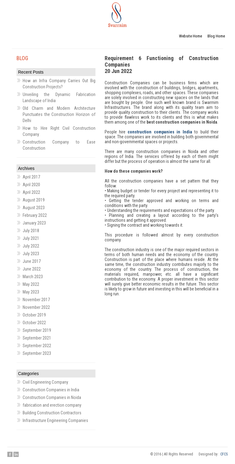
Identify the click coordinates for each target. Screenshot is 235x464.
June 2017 (32, 261)
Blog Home (216, 36)
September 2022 (37, 345)
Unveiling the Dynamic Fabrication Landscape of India (59, 97)
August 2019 (34, 199)
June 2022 (32, 269)
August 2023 (34, 207)
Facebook (10, 454)
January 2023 (34, 222)
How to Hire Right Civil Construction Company (59, 131)
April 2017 (31, 176)
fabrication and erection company (52, 405)
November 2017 (36, 299)
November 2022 (36, 307)
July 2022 (31, 246)
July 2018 (31, 230)
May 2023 (31, 292)
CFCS (224, 454)
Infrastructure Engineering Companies (55, 420)
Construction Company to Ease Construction (59, 145)
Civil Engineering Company (45, 382)
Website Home (190, 36)
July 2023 (31, 253)
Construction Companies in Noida (52, 397)
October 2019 (34, 315)
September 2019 (37, 330)
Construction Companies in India (51, 389)
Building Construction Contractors (52, 412)
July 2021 (31, 238)
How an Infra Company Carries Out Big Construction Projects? (59, 83)
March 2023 (33, 276)
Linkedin (16, 454)
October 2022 (34, 322)
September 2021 (37, 338)
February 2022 (35, 215)
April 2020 (31, 184)
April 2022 (31, 192)
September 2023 (37, 353)
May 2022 (31, 284)
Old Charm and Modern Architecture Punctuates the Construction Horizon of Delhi (59, 114)
